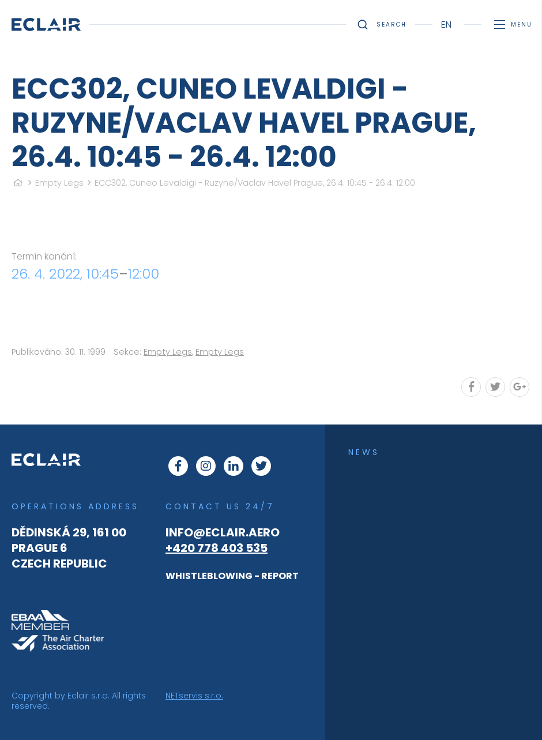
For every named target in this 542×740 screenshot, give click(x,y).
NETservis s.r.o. (194, 695)
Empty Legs (59, 183)
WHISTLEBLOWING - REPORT (232, 576)
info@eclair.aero (222, 532)
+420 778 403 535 (216, 548)
